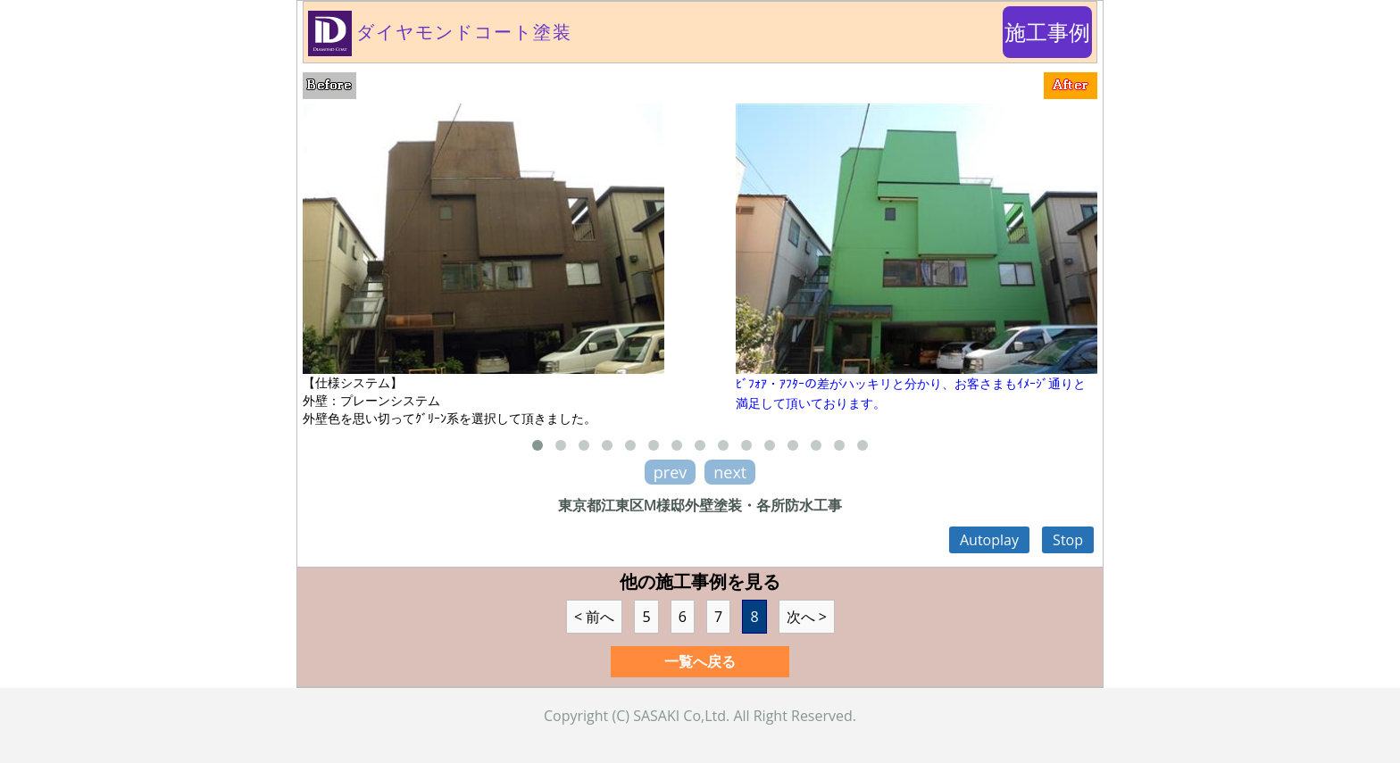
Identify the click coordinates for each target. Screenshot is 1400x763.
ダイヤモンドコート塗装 (440, 32)
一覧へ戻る (700, 661)
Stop (1068, 540)
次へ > (807, 616)
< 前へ (594, 616)
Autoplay (989, 540)
